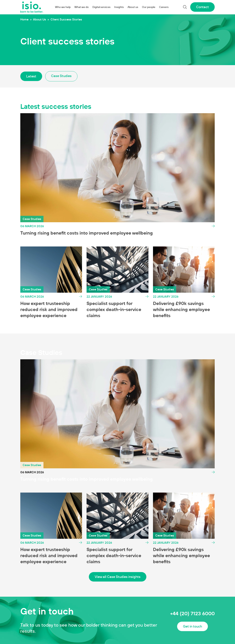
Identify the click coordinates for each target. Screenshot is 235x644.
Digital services (101, 7)
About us (133, 7)
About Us (39, 19)
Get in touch (192, 626)
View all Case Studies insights (117, 577)
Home (24, 19)
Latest (31, 76)
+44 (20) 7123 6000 (192, 613)
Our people (148, 7)
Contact (202, 7)
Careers (164, 7)
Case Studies (61, 76)
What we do (81, 7)
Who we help (63, 7)
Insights (119, 7)
